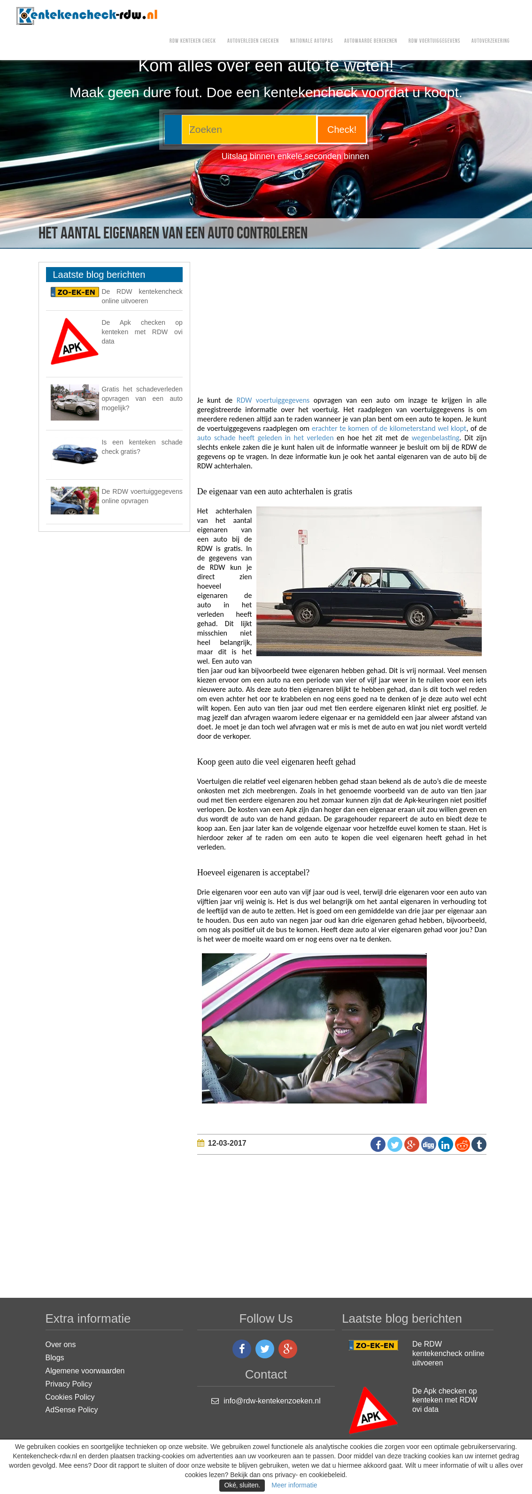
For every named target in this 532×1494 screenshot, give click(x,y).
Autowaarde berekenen (370, 41)
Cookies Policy (70, 1397)
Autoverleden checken (253, 41)
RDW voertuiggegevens (434, 41)
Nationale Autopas (311, 41)
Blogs (55, 1358)
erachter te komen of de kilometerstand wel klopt (389, 428)
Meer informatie (294, 1485)
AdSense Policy (72, 1410)
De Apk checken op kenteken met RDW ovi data (141, 332)
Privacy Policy (69, 1384)
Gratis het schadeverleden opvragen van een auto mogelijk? (141, 398)
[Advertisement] (364, 327)
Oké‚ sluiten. (242, 1485)
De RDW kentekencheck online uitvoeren (448, 1353)
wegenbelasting (436, 437)
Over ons (61, 1344)
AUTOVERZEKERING (490, 41)
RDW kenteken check (193, 41)
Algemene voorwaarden (85, 1371)
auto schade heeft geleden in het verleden (267, 437)
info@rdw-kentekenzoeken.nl (272, 1401)
